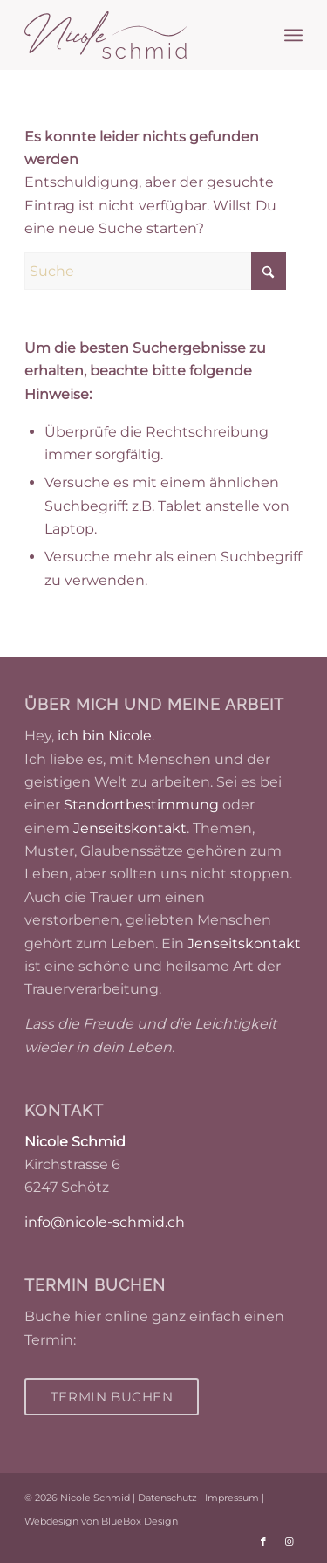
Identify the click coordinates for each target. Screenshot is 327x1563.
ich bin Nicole (105, 735)
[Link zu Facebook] (263, 1541)
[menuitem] (293, 35)
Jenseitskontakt (130, 828)
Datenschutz (167, 1497)
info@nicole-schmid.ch (104, 1222)
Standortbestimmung (141, 804)
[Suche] (155, 271)
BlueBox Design (139, 1521)
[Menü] (293, 35)
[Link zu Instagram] (289, 1541)
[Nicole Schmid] (135, 35)
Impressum (232, 1497)
